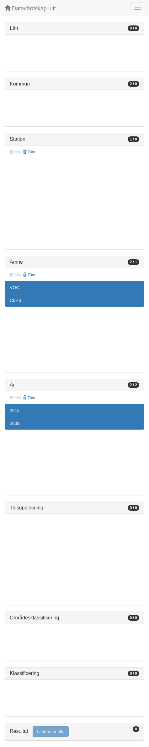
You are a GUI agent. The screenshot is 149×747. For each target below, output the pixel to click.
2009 (14, 423)
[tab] (74, 731)
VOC (14, 287)
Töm (29, 152)
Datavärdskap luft (30, 8)
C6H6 (15, 300)
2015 (14, 410)
